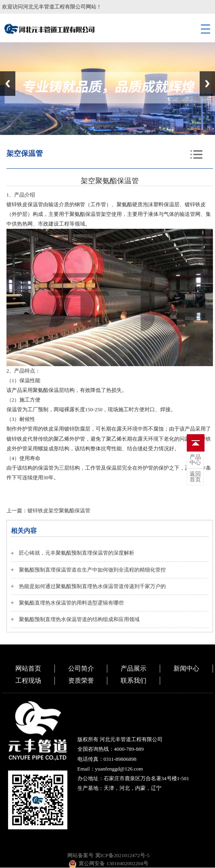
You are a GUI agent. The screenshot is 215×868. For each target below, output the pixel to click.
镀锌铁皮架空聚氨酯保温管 (58, 511)
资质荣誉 (81, 680)
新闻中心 (186, 668)
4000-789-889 (129, 749)
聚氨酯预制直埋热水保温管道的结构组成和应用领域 (79, 619)
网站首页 (28, 668)
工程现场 (28, 680)
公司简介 (81, 668)
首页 (195, 477)
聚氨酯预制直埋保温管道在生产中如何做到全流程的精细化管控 (92, 570)
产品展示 (133, 668)
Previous (7, 83)
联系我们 (133, 680)
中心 (195, 460)
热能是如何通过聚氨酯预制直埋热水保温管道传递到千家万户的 (92, 586)
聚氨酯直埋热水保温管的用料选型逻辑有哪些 (71, 603)
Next (207, 83)
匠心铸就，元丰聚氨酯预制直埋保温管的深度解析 (76, 553)
